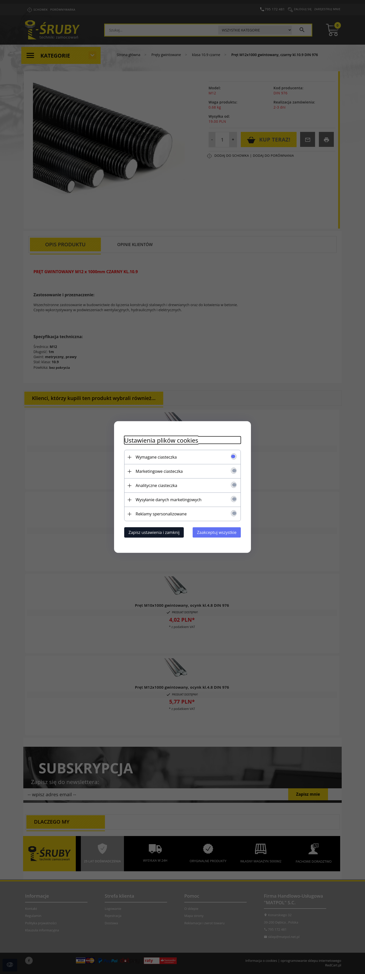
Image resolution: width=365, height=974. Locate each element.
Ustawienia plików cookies (161, 440)
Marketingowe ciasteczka (159, 471)
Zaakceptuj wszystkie (216, 532)
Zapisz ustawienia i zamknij (154, 532)
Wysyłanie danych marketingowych (169, 499)
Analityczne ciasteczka (156, 485)
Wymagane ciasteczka (156, 457)
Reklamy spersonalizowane (161, 514)
